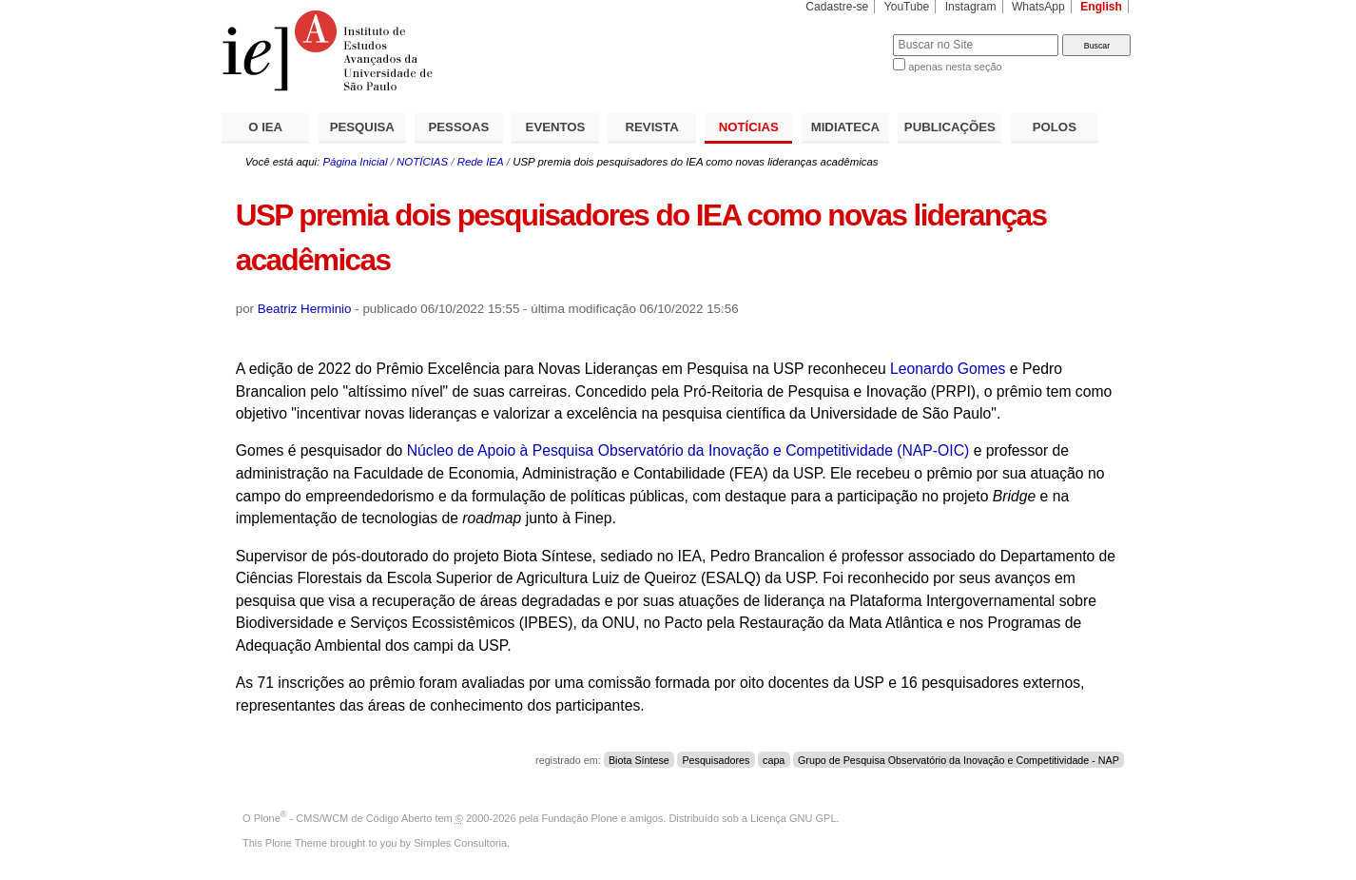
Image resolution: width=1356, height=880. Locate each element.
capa (774, 760)
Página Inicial (354, 161)
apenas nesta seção (954, 66)
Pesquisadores (715, 760)
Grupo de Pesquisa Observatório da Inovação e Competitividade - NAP (958, 760)
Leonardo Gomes (950, 369)
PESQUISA (362, 127)
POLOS (1054, 127)
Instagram (971, 6)
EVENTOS (556, 127)
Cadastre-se (836, 6)
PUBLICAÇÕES (950, 127)
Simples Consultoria (460, 843)
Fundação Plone (580, 818)
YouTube (907, 6)
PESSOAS (459, 127)
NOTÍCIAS (749, 127)
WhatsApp (1038, 6)
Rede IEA (480, 161)
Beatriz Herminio (305, 309)
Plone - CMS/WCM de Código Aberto (343, 818)
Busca (846, 33)
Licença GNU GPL (793, 818)
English (1101, 6)
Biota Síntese (639, 760)
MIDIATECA (845, 127)
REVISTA (652, 127)
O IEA (265, 127)
